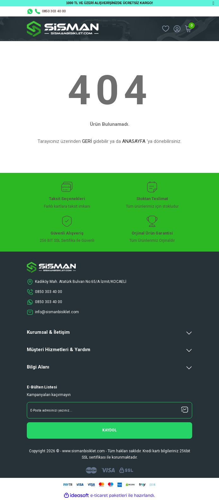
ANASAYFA (133, 141)
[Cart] (188, 29)
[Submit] (109, 430)
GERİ (87, 141)
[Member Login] (177, 29)
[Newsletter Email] (109, 410)
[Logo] (62, 29)
